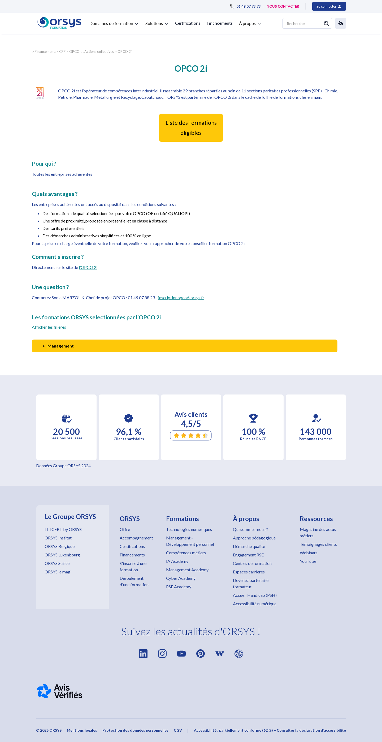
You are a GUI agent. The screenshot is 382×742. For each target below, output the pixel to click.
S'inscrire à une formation (133, 566)
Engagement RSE (248, 554)
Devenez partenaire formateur (250, 583)
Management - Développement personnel (190, 541)
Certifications (187, 22)
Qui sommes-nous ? (250, 529)
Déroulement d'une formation (134, 581)
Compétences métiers (186, 552)
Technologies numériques (189, 529)
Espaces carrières (249, 571)
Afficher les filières (49, 326)
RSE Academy (178, 586)
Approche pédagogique (254, 537)
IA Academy (177, 561)
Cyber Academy (181, 578)
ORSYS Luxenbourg (62, 554)
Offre (125, 529)
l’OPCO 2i (88, 267)
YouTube (308, 561)
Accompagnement (136, 537)
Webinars (309, 552)
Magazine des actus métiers (318, 532)
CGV (178, 730)
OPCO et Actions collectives (91, 51)
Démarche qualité (249, 546)
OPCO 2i (125, 51)
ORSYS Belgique (60, 546)
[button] (114, 22)
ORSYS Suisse (57, 563)
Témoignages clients (318, 544)
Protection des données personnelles (135, 730)
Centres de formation (252, 563)
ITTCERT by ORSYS (63, 529)
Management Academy (187, 569)
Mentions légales (82, 730)
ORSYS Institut (58, 537)
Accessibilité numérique (254, 603)
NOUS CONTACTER (283, 6)
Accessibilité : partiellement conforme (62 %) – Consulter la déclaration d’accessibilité (270, 730)
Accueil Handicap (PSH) (255, 595)
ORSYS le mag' (58, 571)
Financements (220, 22)
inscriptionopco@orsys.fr (181, 297)
